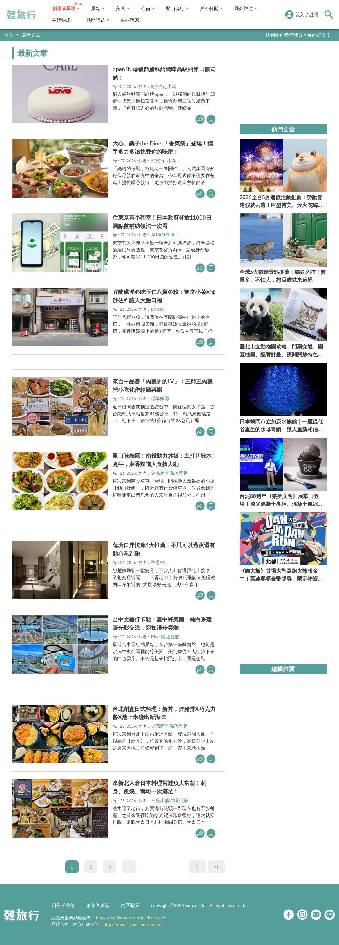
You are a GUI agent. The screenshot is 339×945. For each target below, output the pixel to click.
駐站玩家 (130, 20)
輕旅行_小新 (163, 86)
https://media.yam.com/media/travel (130, 917)
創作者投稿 (63, 905)
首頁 (8, 34)
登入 (299, 14)
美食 (122, 8)
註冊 (314, 14)
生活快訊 (61, 20)
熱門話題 (97, 20)
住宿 (147, 8)
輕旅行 (21, 14)
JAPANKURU (164, 234)
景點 (97, 8)
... (128, 866)
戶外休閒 (211, 8)
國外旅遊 (245, 8)
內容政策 (130, 905)
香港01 (158, 562)
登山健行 (177, 8)
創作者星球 (65, 8)
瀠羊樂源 (160, 398)
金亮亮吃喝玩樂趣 (169, 472)
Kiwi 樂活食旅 (165, 636)
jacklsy (157, 309)
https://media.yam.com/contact (133, 924)
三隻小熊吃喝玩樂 (169, 800)
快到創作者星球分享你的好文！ (298, 34)
